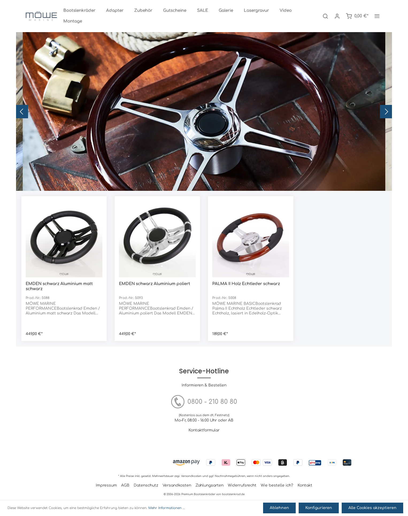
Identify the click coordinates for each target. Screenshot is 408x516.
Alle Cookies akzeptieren (373, 508)
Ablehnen (281, 508)
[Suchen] (325, 16)
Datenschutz (146, 485)
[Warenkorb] (357, 16)
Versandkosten (191, 476)
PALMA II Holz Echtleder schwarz (246, 284)
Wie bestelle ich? (277, 485)
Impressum (106, 485)
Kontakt (305, 485)
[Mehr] (377, 16)
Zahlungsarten (209, 485)
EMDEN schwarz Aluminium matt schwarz (59, 286)
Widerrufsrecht (242, 485)
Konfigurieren (320, 508)
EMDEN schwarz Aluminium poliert (154, 284)
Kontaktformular (204, 430)
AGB (125, 485)
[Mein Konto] (337, 16)
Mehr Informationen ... (166, 508)
